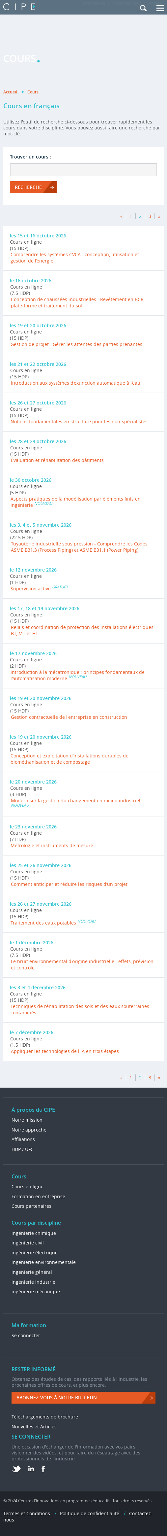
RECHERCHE (28, 187)
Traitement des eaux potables (43, 923)
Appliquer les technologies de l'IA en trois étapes (65, 1051)
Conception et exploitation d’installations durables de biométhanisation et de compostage (69, 758)
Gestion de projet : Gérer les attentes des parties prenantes (76, 344)
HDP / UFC (23, 1149)
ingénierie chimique (34, 1233)
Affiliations (23, 1139)
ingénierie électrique (35, 1252)
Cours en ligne (27, 1186)
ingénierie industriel (34, 1282)
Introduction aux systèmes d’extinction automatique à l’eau (75, 383)
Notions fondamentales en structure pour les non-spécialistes (79, 421)
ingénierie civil (28, 1242)
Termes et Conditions (26, 1513)
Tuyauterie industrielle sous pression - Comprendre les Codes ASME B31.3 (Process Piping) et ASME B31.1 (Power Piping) (79, 547)
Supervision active (31, 588)
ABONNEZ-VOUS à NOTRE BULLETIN (56, 1397)
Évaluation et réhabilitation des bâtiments (57, 460)
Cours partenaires (31, 1206)
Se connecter (26, 1335)
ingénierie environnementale (44, 1262)
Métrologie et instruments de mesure (52, 845)
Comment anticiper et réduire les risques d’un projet (69, 884)
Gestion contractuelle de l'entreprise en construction (69, 717)
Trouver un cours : (30, 157)
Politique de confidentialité (89, 1513)
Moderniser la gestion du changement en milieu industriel (75, 800)
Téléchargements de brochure (45, 1417)
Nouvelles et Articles (34, 1426)
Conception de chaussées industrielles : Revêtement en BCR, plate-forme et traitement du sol (78, 302)
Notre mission (27, 1120)
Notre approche (29, 1130)
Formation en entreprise (38, 1196)
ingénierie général (32, 1272)
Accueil (10, 92)
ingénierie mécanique (36, 1291)
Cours (33, 92)
